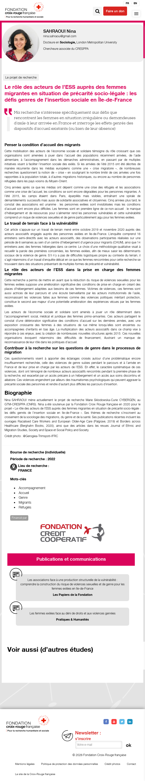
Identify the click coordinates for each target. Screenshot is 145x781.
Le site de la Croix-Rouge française (35, 774)
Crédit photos (112, 763)
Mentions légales (25, 763)
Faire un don (115, 11)
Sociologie (67, 42)
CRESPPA (82, 49)
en (135, 3)
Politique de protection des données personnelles (69, 763)
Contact (131, 763)
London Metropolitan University (96, 42)
